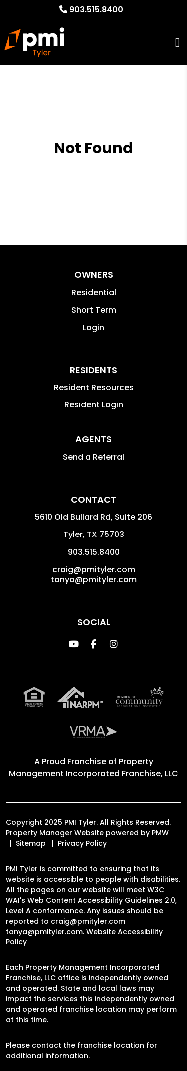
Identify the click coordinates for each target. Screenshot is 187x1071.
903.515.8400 (96, 9)
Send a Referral (93, 457)
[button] (73, 644)
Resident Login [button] (93, 404)
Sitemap (31, 843)
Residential (93, 292)
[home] (34, 42)
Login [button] (93, 327)
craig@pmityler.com (93, 569)
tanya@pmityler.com (94, 579)
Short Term (93, 310)
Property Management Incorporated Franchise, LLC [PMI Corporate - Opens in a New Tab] (93, 767)
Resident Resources (94, 387)
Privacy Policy (82, 843)
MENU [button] (177, 42)
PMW (160, 833)
